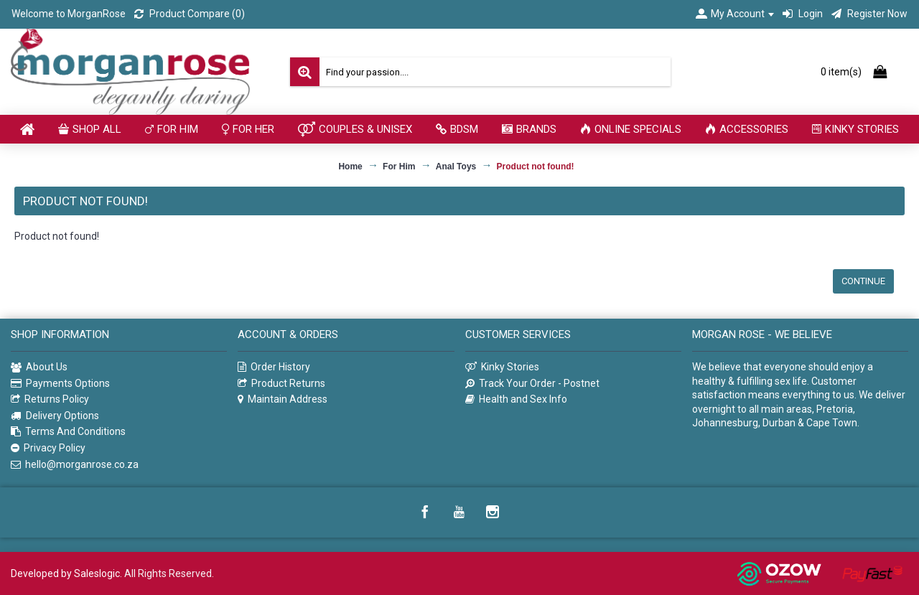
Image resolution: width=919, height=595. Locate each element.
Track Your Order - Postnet (532, 384)
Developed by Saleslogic (65, 573)
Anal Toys (456, 166)
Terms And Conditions (68, 432)
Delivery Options (55, 416)
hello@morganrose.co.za (75, 465)
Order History (274, 367)
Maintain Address (282, 399)
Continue (863, 281)
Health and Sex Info (516, 399)
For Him (399, 166)
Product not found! (535, 166)
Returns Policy (50, 399)
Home (350, 166)
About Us (39, 367)
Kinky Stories (502, 367)
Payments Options (60, 384)
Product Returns (281, 384)
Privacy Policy (48, 448)
